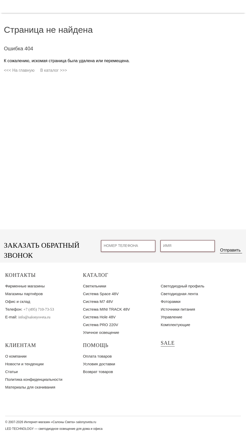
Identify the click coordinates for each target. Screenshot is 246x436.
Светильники (94, 286)
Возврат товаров (98, 371)
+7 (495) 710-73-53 (39, 309)
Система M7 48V (98, 301)
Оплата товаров (97, 356)
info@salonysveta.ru (34, 317)
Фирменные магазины (25, 286)
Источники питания (178, 309)
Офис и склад (17, 301)
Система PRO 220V (100, 324)
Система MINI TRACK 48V (106, 309)
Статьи (11, 371)
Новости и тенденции (24, 364)
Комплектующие (175, 324)
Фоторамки (170, 301)
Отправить (230, 250)
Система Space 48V (101, 294)
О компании (16, 356)
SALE (168, 343)
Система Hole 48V (99, 317)
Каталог (95, 275)
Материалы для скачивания (30, 387)
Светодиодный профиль (182, 286)
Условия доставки (99, 364)
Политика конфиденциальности (33, 379)
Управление (171, 317)
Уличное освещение (101, 332)
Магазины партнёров (24, 294)
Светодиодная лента (179, 294)
